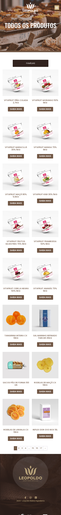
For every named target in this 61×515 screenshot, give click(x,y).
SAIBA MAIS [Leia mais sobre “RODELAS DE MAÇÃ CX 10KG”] (45, 391)
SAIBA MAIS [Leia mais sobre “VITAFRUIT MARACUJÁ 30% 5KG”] (16, 156)
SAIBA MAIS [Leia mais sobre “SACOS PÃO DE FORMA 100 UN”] (16, 391)
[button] (57, 7)
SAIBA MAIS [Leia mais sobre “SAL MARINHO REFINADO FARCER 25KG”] (45, 344)
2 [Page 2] (18, 448)
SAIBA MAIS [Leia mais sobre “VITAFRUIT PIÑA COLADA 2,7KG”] (16, 109)
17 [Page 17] (41, 448)
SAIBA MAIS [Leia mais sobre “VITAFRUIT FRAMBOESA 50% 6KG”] (45, 250)
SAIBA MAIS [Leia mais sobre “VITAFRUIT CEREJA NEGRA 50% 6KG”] (16, 297)
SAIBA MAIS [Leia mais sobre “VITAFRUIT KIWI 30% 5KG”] (45, 201)
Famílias (30, 63)
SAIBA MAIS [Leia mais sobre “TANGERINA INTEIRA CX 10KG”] (16, 344)
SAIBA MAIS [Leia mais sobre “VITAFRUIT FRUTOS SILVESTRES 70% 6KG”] (16, 250)
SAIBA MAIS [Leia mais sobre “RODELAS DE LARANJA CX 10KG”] (16, 438)
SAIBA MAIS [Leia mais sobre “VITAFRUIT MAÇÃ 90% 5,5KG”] (16, 203)
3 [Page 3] (22, 448)
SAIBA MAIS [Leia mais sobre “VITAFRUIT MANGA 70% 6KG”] (45, 156)
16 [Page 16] (37, 448)
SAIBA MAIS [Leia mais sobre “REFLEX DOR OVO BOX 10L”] (45, 436)
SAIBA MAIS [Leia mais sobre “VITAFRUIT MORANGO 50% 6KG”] (45, 109)
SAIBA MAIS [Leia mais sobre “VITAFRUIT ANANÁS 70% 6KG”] (45, 297)
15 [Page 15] (33, 448)
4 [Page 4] (25, 448)
